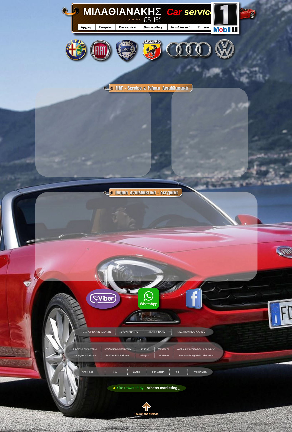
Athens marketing (162, 388)
